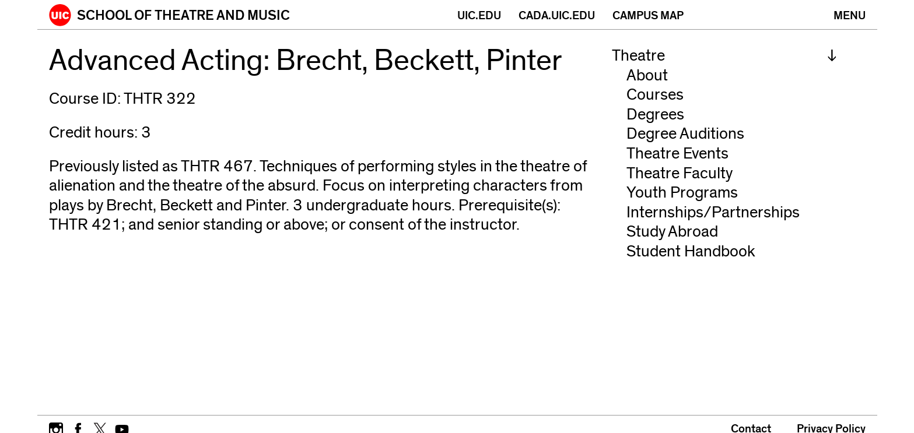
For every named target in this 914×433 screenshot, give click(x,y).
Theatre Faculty (679, 173)
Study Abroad (672, 231)
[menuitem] (724, 56)
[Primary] (850, 14)
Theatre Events (677, 153)
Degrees (655, 114)
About (647, 75)
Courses (655, 95)
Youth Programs (682, 192)
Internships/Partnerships (713, 212)
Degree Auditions (685, 134)
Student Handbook (690, 251)
